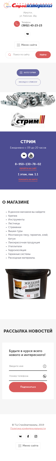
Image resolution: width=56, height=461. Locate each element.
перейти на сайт (28, 169)
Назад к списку (28, 82)
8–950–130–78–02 (28, 164)
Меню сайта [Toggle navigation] (26, 45)
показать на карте (28, 180)
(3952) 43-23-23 (32, 25)
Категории (30, 73)
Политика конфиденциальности (28, 428)
